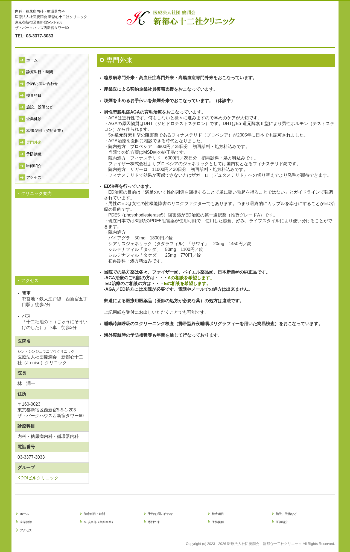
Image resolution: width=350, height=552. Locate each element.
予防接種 (34, 154)
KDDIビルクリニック (38, 478)
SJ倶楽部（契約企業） (45, 130)
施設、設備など (39, 107)
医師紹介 (34, 166)
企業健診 (34, 119)
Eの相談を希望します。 (187, 283)
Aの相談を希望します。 (191, 277)
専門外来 (34, 142)
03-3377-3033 (39, 36)
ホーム (32, 60)
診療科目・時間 (39, 72)
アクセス (34, 177)
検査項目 (34, 95)
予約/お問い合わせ (42, 83)
